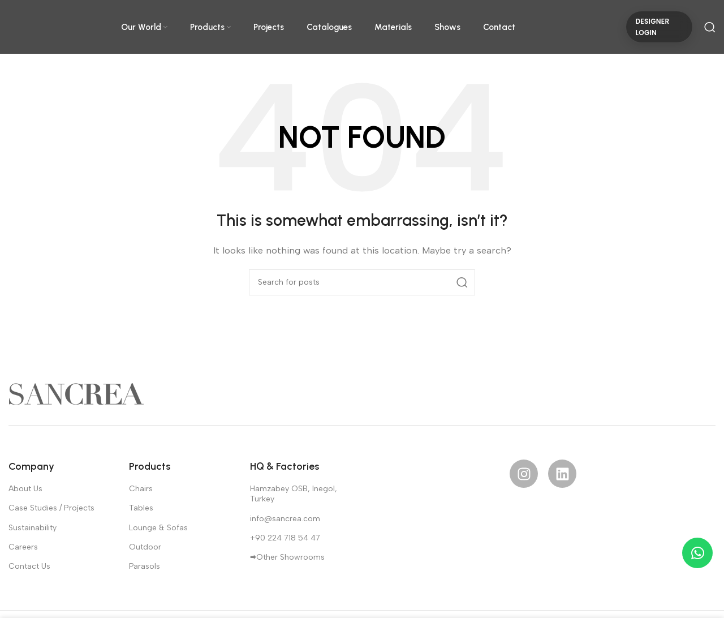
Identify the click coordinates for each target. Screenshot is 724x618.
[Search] (710, 27)
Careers (23, 547)
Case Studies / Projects (51, 508)
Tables (141, 508)
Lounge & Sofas (158, 528)
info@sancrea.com (285, 518)
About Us (25, 488)
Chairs (141, 488)
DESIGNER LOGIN (652, 26)
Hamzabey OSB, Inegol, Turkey (293, 494)
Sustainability (32, 528)
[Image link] (76, 393)
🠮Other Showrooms (287, 557)
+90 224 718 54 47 (285, 538)
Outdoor (145, 547)
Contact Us (29, 566)
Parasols (144, 566)
